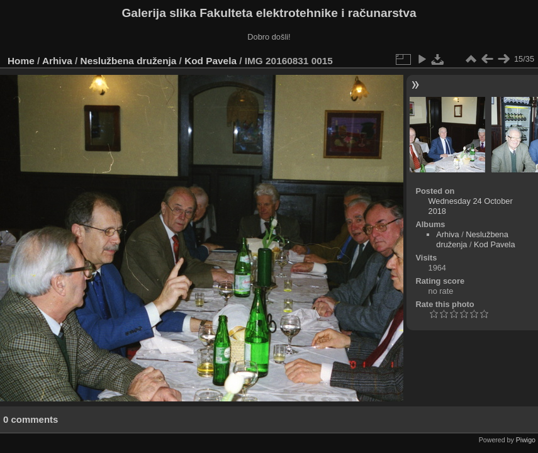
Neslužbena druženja (129, 60)
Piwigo (525, 440)
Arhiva (57, 60)
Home (21, 60)
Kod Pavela (210, 60)
